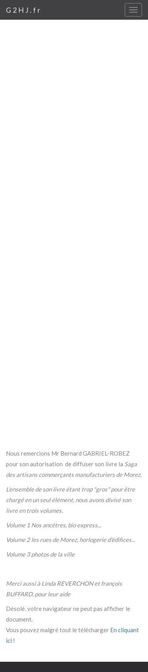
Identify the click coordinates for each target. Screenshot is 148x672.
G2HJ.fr (24, 10)
